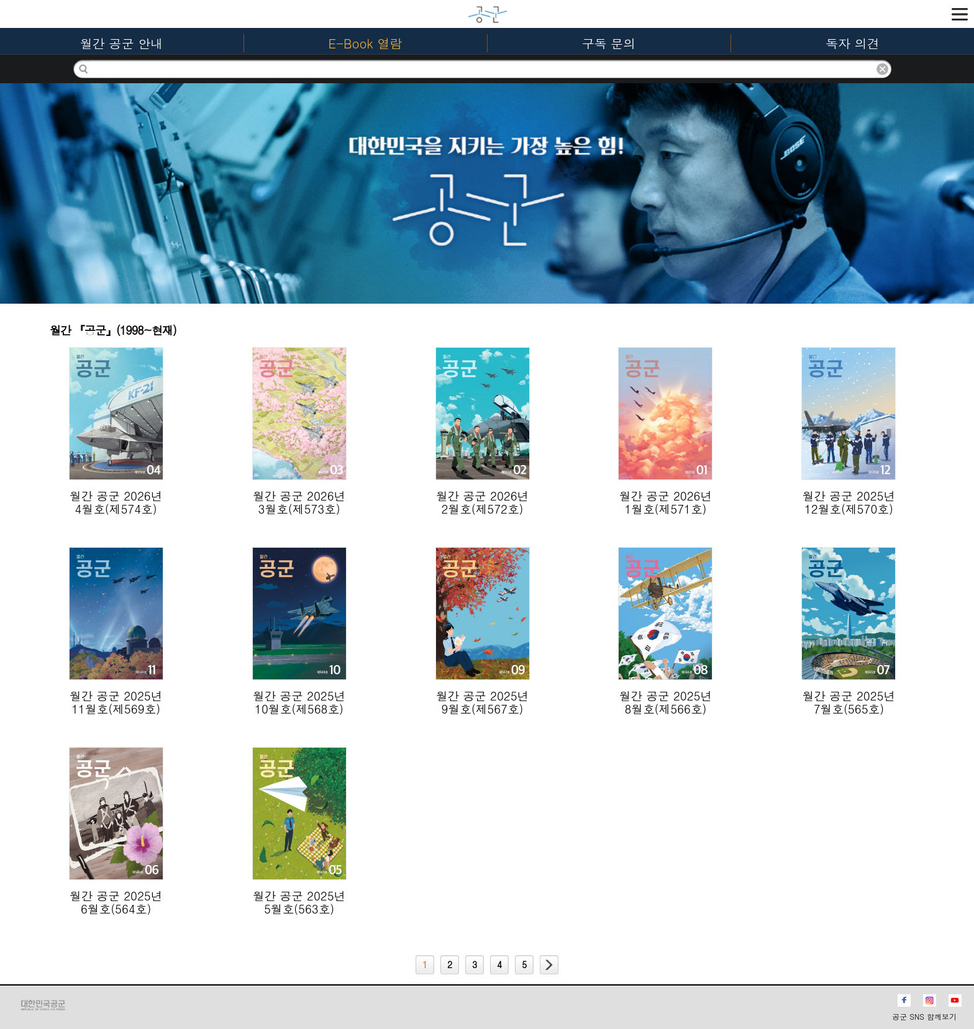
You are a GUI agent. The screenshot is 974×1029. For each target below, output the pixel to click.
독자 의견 (853, 43)
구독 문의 (609, 43)
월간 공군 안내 (121, 43)
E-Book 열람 (366, 43)
